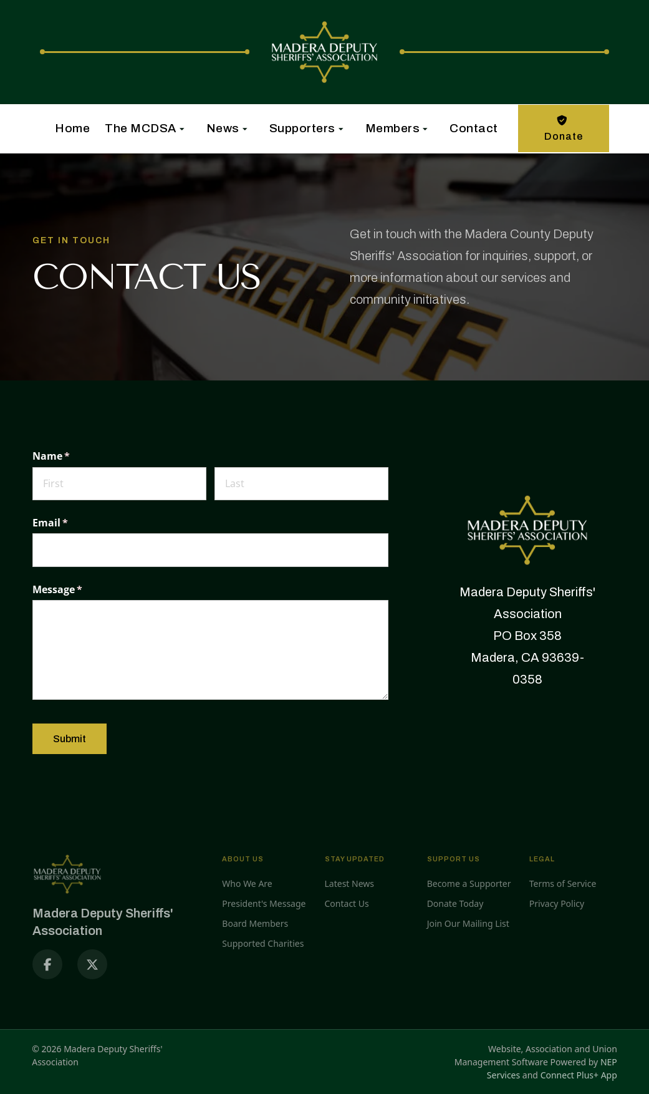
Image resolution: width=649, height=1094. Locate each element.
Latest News (350, 883)
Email (70, 523)
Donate (563, 127)
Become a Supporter (469, 883)
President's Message (263, 903)
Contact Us (347, 903)
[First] (119, 483)
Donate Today (455, 903)
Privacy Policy (556, 903)
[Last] (301, 483)
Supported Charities (263, 943)
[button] (140, 128)
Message (77, 589)
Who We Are (247, 883)
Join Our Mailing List (468, 923)
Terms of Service (563, 883)
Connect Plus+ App (579, 1075)
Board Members (255, 923)
